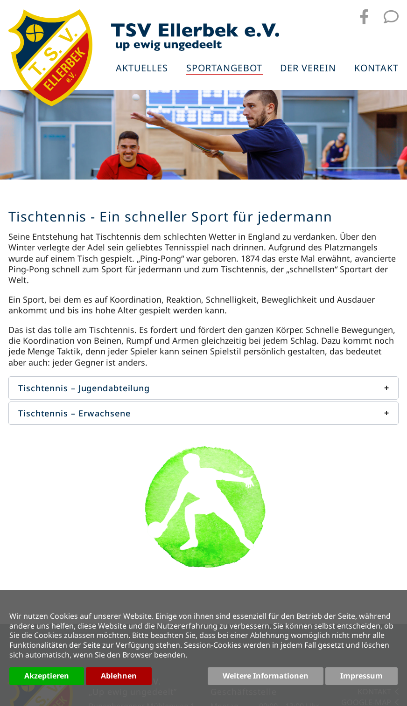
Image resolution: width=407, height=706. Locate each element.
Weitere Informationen (266, 676)
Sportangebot (224, 68)
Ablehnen (119, 676)
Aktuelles (142, 68)
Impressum (361, 676)
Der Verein (308, 68)
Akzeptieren (46, 676)
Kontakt (376, 68)
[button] (203, 387)
